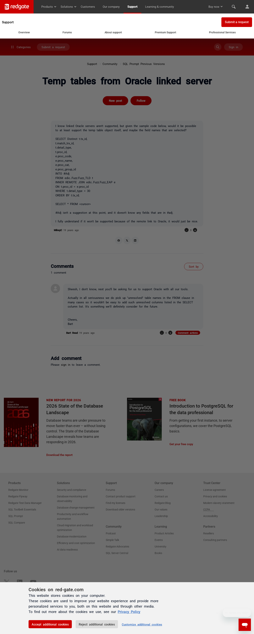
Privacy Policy (129, 611)
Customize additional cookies (142, 624)
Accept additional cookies (50, 624)
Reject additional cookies (97, 624)
